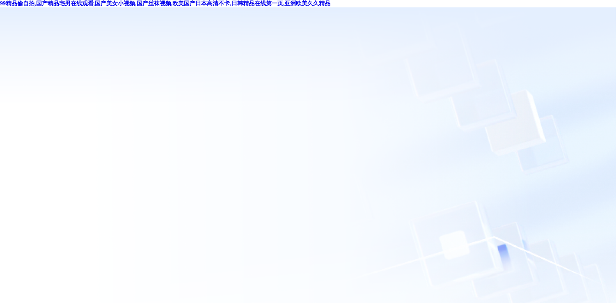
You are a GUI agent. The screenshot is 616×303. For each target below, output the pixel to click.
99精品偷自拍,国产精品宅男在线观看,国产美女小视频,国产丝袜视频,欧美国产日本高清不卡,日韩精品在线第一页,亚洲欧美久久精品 (165, 3)
